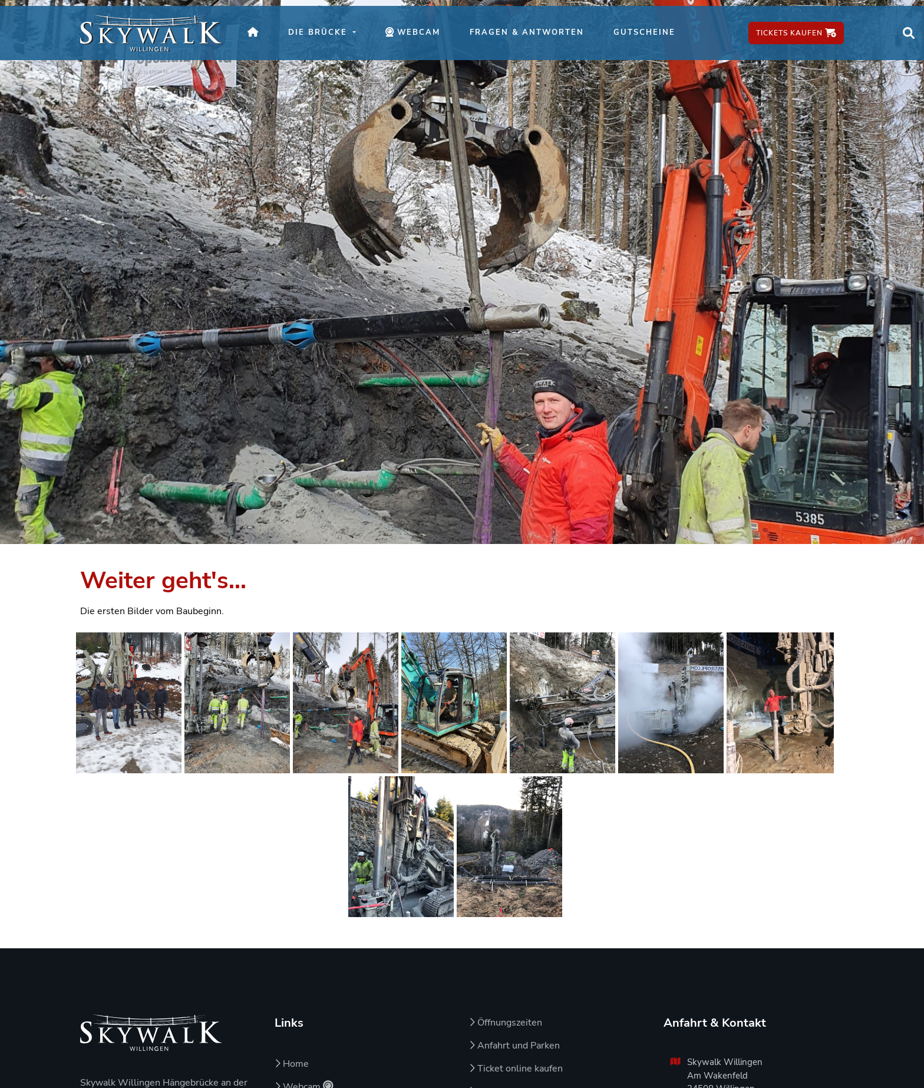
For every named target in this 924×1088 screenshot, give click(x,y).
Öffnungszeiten (505, 1022)
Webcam (420, 39)
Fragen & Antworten (527, 32)
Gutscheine (644, 32)
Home (292, 1063)
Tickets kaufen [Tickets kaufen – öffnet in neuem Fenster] (796, 33)
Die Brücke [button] (319, 32)
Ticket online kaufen (516, 1068)
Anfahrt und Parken (514, 1045)
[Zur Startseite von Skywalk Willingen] (151, 1032)
